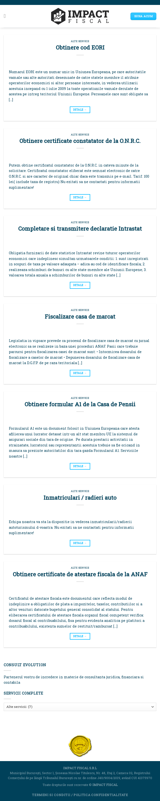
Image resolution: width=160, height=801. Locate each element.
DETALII (80, 110)
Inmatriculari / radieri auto (80, 497)
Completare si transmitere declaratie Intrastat (80, 228)
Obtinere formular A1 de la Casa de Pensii (80, 404)
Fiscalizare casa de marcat (80, 316)
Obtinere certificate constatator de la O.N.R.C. (80, 140)
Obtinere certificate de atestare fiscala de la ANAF (80, 574)
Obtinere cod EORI (80, 47)
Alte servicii (80, 41)
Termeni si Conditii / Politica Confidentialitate (80, 795)
